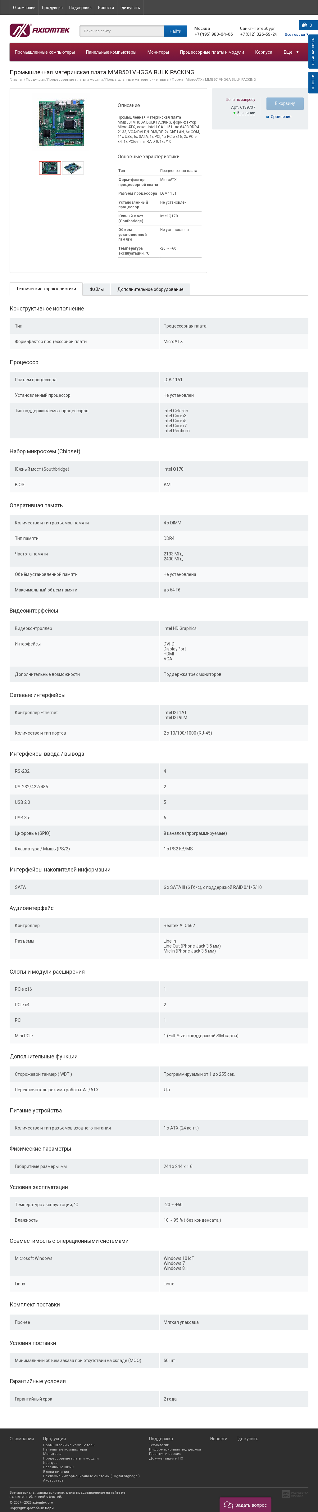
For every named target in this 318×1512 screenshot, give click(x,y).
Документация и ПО (166, 1458)
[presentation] (50, 172)
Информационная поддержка (175, 1449)
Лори (49, 1508)
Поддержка (80, 7)
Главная (16, 80)
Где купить (130, 7)
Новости (106, 7)
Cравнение (281, 116)
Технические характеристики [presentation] (46, 288)
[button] (245, 1504)
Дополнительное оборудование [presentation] (150, 289)
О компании (24, 7)
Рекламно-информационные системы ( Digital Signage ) (91, 1476)
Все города (295, 34)
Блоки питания (56, 1472)
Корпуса (263, 52)
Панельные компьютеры (111, 52)
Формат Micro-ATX (187, 80)
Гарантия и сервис (165, 1454)
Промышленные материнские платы (137, 80)
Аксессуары (53, 1480)
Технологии (159, 1445)
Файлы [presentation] (97, 289)
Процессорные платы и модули (212, 52)
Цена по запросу (240, 99)
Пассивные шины (58, 1467)
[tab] (50, 167)
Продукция (52, 7)
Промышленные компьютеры (45, 52)
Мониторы (158, 52)
